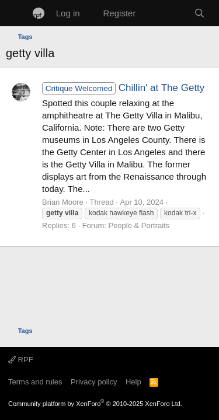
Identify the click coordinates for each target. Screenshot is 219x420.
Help (133, 381)
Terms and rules (35, 381)
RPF (20, 359)
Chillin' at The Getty (123, 87)
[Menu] (16, 13)
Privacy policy (94, 381)
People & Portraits (138, 225)
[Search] (199, 13)
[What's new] (164, 13)
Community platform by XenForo (95, 403)
